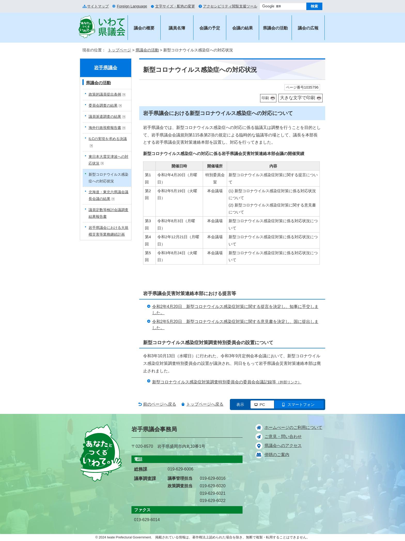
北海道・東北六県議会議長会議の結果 (108, 195)
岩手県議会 (105, 67)
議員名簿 (177, 28)
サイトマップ (98, 6)
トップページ (119, 50)
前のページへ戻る (159, 404)
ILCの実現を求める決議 (108, 142)
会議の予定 (209, 28)
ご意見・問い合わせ (283, 436)
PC (262, 404)
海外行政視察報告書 (107, 128)
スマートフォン (301, 404)
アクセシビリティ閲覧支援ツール (230, 6)
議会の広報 (308, 28)
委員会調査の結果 (105, 105)
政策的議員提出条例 (107, 94)
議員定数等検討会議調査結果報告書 (108, 213)
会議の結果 (242, 28)
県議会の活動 (275, 28)
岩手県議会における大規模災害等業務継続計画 (108, 231)
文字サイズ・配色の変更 (175, 6)
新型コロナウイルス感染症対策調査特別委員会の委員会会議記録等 (226, 382)
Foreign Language (132, 6)
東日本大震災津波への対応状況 (108, 159)
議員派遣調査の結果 (107, 116)
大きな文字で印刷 (297, 97)
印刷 (265, 98)
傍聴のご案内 (276, 454)
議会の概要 (144, 28)
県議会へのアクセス (283, 445)
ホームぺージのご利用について (293, 427)
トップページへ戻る (204, 404)
